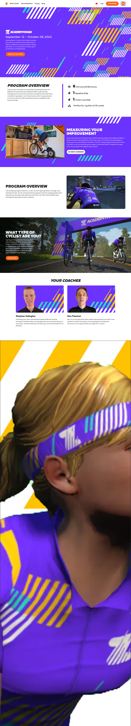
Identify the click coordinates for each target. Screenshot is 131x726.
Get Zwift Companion (76, 152)
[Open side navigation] (123, 4)
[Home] (7, 4)
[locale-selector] (96, 4)
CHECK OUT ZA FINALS (15, 55)
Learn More (12, 258)
